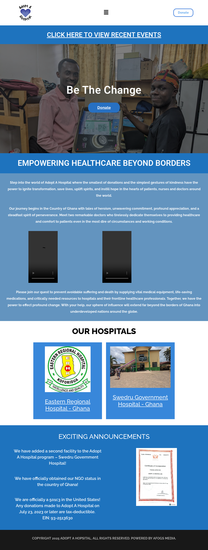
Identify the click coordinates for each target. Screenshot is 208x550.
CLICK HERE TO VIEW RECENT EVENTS (104, 35)
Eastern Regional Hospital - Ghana (67, 405)
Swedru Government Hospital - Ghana (140, 401)
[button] (106, 12)
